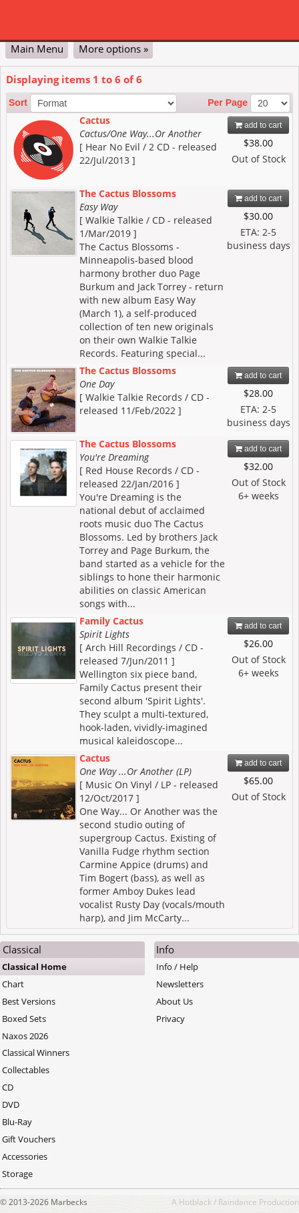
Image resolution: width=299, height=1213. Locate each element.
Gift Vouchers (28, 1139)
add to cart (258, 125)
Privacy (170, 1019)
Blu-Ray (17, 1122)
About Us (174, 1001)
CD (7, 1087)
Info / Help (177, 967)
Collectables (25, 1070)
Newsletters (180, 984)
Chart (13, 984)
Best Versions (28, 1001)
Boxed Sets (24, 1019)
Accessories (24, 1156)
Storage (17, 1174)
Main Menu (37, 48)
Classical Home (34, 967)
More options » (113, 48)
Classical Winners (35, 1053)
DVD (10, 1104)
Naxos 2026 (25, 1036)
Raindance (237, 1201)
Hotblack (195, 1201)
